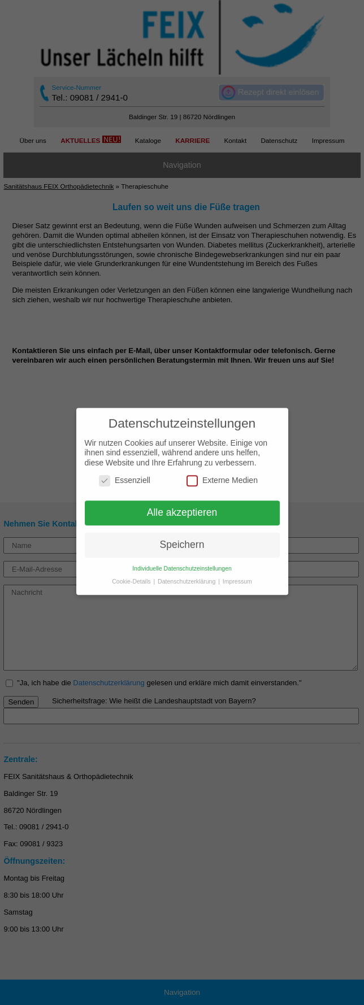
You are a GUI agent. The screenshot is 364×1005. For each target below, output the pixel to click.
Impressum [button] (237, 576)
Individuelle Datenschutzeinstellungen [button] (182, 563)
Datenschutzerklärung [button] (187, 576)
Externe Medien (222, 476)
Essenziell (124, 476)
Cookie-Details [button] (132, 576)
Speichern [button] (182, 540)
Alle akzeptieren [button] (182, 508)
